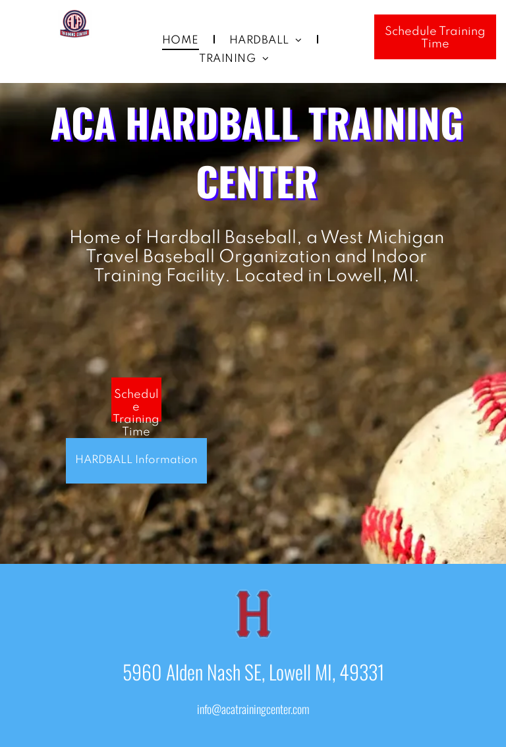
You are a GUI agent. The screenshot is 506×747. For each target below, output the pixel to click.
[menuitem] (182, 41)
